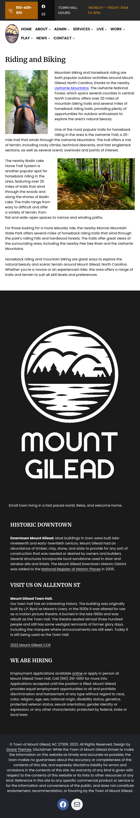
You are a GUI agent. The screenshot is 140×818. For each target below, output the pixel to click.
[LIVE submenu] (106, 29)
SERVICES (81, 29)
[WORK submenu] (124, 29)
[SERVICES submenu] (92, 29)
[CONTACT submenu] (73, 38)
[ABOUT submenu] (50, 29)
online (77, 673)
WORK (116, 29)
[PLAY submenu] (32, 38)
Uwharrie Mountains (72, 88)
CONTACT (63, 38)
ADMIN (60, 29)
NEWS (41, 38)
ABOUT (41, 29)
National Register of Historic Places (71, 569)
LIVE (100, 29)
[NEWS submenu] (49, 38)
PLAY (25, 38)
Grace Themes (18, 749)
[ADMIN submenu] (68, 29)
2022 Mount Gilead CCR (30, 645)
